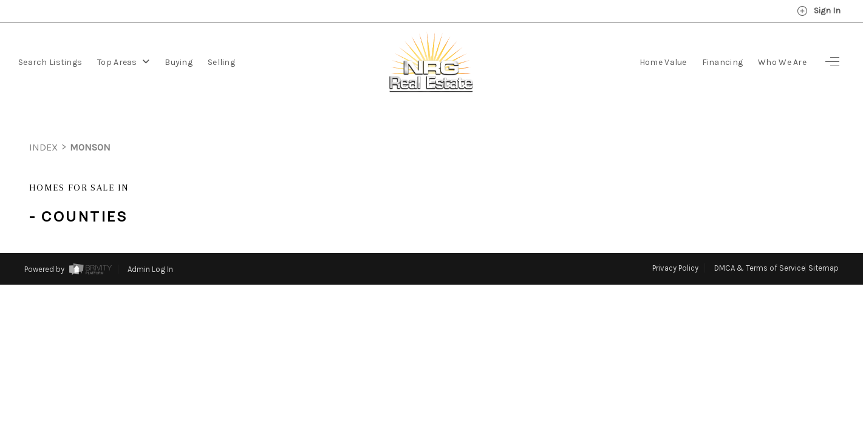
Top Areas (123, 62)
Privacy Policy (675, 245)
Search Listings (50, 62)
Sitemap (823, 245)
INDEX (43, 124)
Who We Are (782, 62)
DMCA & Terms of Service (759, 245)
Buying (179, 62)
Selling (221, 62)
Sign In (819, 10)
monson (90, 124)
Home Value (663, 62)
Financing (722, 62)
